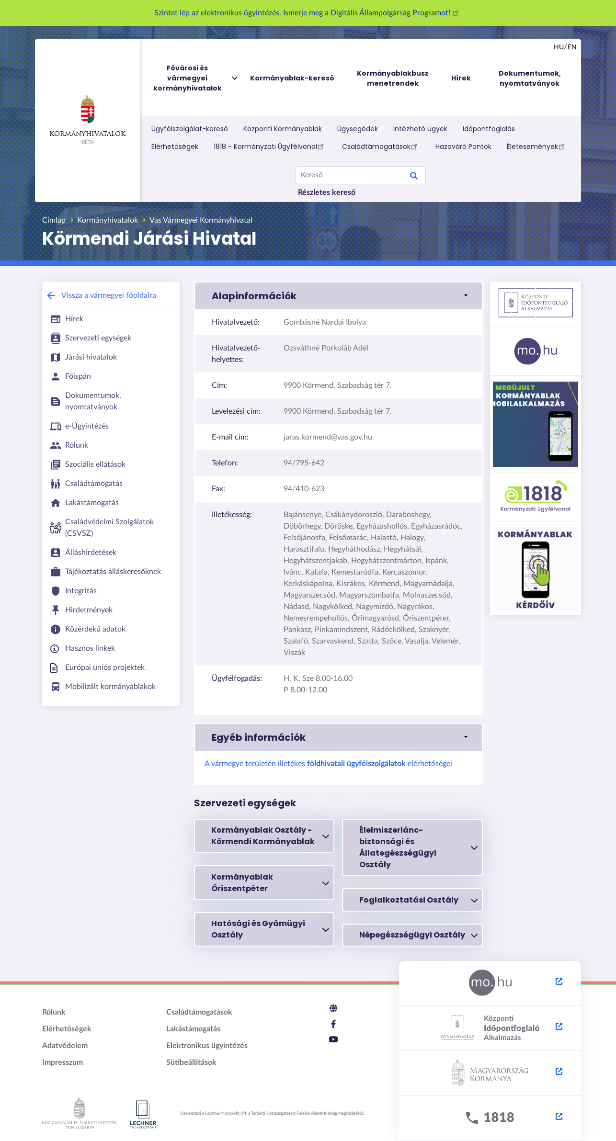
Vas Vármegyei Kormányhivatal (200, 220)
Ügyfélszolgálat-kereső (189, 129)
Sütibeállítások (191, 1062)
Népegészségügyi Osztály (418, 935)
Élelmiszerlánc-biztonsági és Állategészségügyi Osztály (418, 847)
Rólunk (54, 1012)
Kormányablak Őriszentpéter (270, 882)
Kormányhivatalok (87, 116)
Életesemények (537, 146)
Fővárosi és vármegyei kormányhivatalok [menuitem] (196, 78)
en (572, 47)
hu (559, 47)
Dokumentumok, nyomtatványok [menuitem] (530, 78)
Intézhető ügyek (420, 129)
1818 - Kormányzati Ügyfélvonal (270, 146)
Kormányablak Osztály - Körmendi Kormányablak (270, 836)
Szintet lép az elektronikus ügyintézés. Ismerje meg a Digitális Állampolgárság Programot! (308, 13)
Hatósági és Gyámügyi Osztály (270, 929)
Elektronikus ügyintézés (207, 1046)
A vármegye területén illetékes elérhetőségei (328, 764)
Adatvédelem (65, 1046)
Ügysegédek (357, 129)
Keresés (414, 177)
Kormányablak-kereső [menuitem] (292, 78)
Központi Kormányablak (282, 129)
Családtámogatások (381, 146)
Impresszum (62, 1062)
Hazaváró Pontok (463, 146)
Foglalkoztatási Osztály (418, 900)
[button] (338, 295)
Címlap (54, 220)
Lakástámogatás (193, 1029)
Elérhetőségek (174, 146)
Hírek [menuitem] (461, 78)
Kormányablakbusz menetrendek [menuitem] (393, 78)
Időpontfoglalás (489, 129)
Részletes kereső (326, 192)
